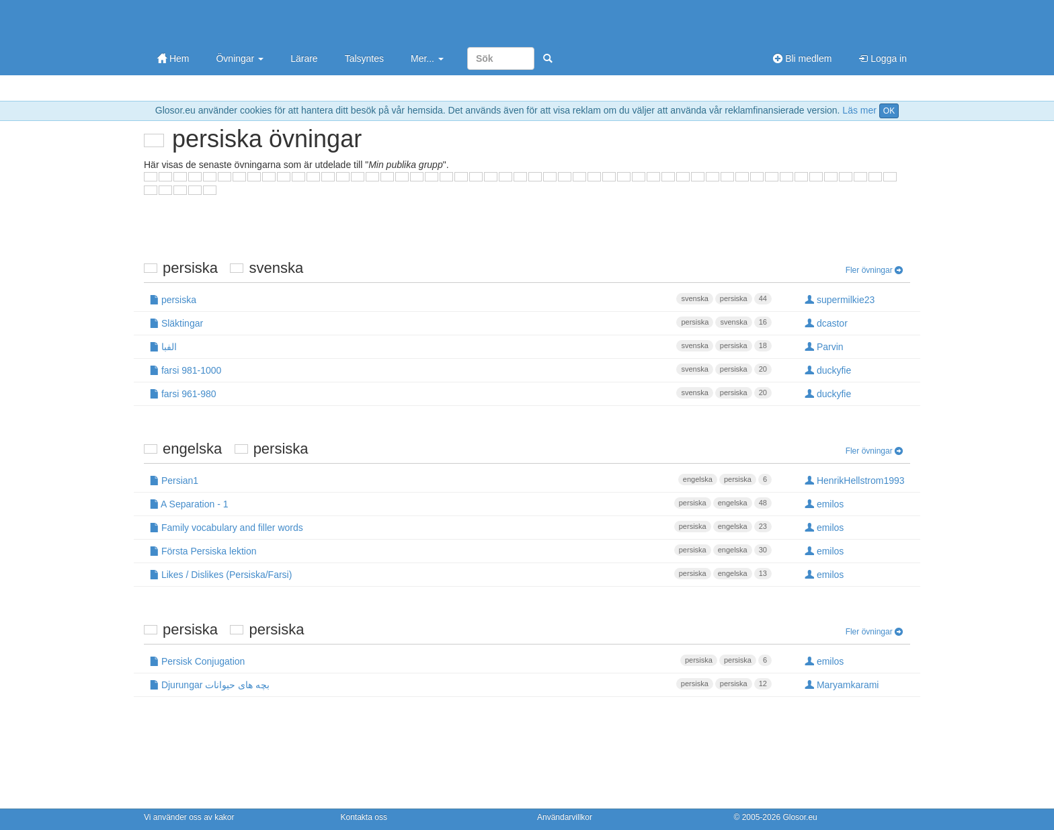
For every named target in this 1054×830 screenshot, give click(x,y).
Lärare (303, 58)
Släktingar (460, 323)
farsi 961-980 (460, 393)
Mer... (427, 58)
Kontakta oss (364, 817)
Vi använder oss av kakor (189, 817)
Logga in (882, 58)
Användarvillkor (564, 817)
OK (889, 111)
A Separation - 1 (460, 503)
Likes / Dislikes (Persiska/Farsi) (460, 574)
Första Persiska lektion (460, 550)
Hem (173, 58)
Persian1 (460, 480)
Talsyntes (364, 58)
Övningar (240, 58)
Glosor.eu (799, 817)
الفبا (460, 346)
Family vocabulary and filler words (460, 527)
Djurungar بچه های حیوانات (460, 684)
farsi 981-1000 (460, 370)
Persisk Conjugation (460, 661)
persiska (460, 299)
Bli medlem (802, 58)
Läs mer (859, 110)
